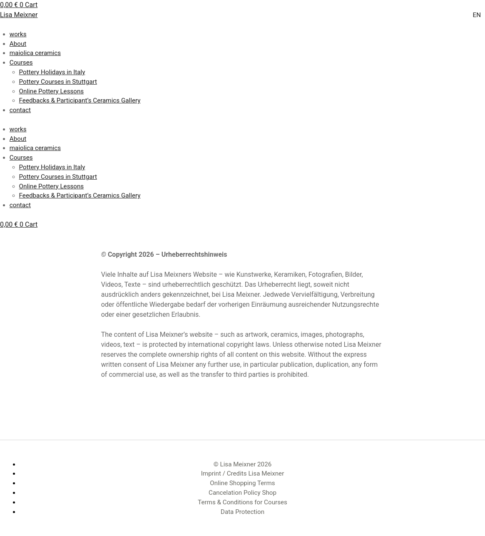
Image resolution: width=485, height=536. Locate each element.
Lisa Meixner (18, 15)
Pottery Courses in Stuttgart (58, 81)
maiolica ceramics (35, 53)
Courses (21, 62)
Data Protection (242, 512)
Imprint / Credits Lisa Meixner (242, 473)
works (18, 34)
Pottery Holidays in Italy (52, 72)
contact (20, 110)
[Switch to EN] (477, 15)
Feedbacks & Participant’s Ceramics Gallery (80, 100)
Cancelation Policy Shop (242, 492)
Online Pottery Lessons (51, 91)
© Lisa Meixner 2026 (242, 464)
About (18, 44)
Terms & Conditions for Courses (242, 502)
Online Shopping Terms (242, 483)
